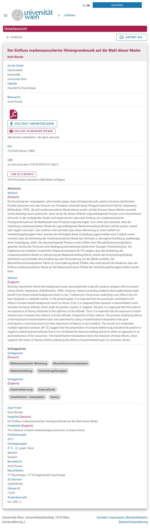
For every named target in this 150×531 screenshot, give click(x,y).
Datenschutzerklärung (133, 522)
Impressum (117, 517)
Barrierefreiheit (136, 517)
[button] (86, 5)
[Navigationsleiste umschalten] (5, 15)
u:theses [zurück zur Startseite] (69, 15)
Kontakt (102, 517)
